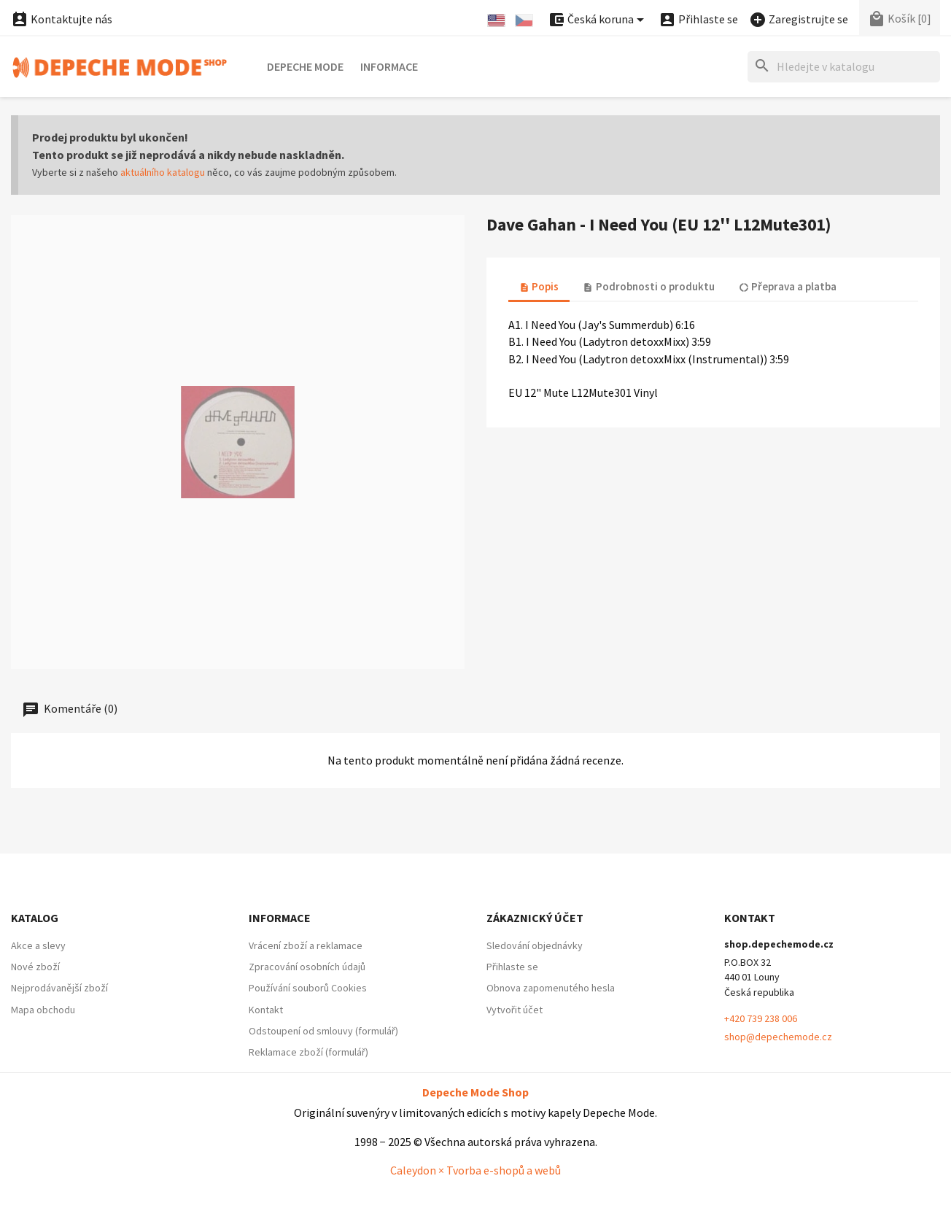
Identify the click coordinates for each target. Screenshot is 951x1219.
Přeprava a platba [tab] (788, 286)
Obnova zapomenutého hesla (550, 987)
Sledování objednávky (534, 945)
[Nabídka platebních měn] (598, 20)
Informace (389, 66)
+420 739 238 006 (760, 1018)
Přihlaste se (512, 966)
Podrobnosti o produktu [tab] (648, 286)
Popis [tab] (539, 286)
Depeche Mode (305, 66)
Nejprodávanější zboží (59, 987)
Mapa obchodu (43, 1009)
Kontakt (266, 1009)
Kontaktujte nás (61, 19)
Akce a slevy (38, 945)
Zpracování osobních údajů (307, 966)
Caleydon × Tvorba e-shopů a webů (475, 1170)
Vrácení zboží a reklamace (305, 945)
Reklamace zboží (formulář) (308, 1052)
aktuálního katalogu (162, 172)
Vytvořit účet (514, 1009)
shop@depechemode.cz (778, 1036)
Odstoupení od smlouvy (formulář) (323, 1030)
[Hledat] (844, 66)
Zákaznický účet (534, 917)
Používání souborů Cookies (308, 987)
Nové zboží (35, 966)
